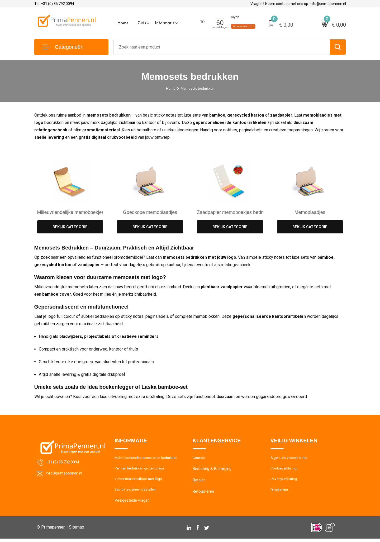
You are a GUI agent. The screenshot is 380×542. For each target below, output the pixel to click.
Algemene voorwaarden (291, 458)
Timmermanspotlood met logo (141, 481)
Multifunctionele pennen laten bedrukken (149, 458)
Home (123, 23)
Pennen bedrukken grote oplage (142, 469)
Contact (200, 458)
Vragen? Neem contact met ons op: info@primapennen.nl (298, 4)
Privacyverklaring (284, 481)
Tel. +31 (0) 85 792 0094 (54, 4)
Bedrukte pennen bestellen (137, 492)
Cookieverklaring (284, 469)
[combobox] (222, 47)
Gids (141, 23)
